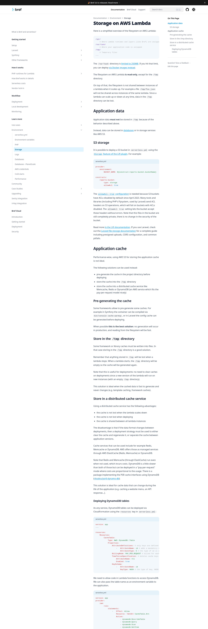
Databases (19, 145)
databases (84, 111)
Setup (14, 31)
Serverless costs (18, 69)
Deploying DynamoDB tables (181, 50)
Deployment (25, 88)
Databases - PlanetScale (25, 150)
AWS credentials (22, 155)
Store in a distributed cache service (182, 43)
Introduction (17, 203)
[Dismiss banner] (205, 3)
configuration (68, 171)
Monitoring (16, 97)
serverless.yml (21, 121)
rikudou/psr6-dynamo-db (62, 393)
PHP (16, 131)
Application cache (176, 31)
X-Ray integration (19, 189)
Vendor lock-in (18, 74)
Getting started (18, 208)
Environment (25, 116)
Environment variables (24, 126)
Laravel (25, 36)
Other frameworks (25, 46)
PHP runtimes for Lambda (25, 59)
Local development (25, 93)
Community (17, 170)
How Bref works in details (23, 64)
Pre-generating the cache (181, 34)
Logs (17, 140)
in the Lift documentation (72, 193)
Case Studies (25, 175)
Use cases (25, 111)
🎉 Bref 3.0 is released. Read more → (104, 2)
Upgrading (25, 180)
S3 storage (174, 27)
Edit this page (173, 66)
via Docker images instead (143, 63)
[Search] (167, 9)
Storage (18, 135)
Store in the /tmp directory (181, 38)
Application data (175, 23)
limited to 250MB (85, 63)
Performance (20, 165)
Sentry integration (19, 184)
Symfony (25, 41)
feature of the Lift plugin (131, 127)
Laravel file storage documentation (136, 193)
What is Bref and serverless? (24, 18)
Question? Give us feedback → (179, 63)
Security (15, 218)
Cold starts (19, 160)
